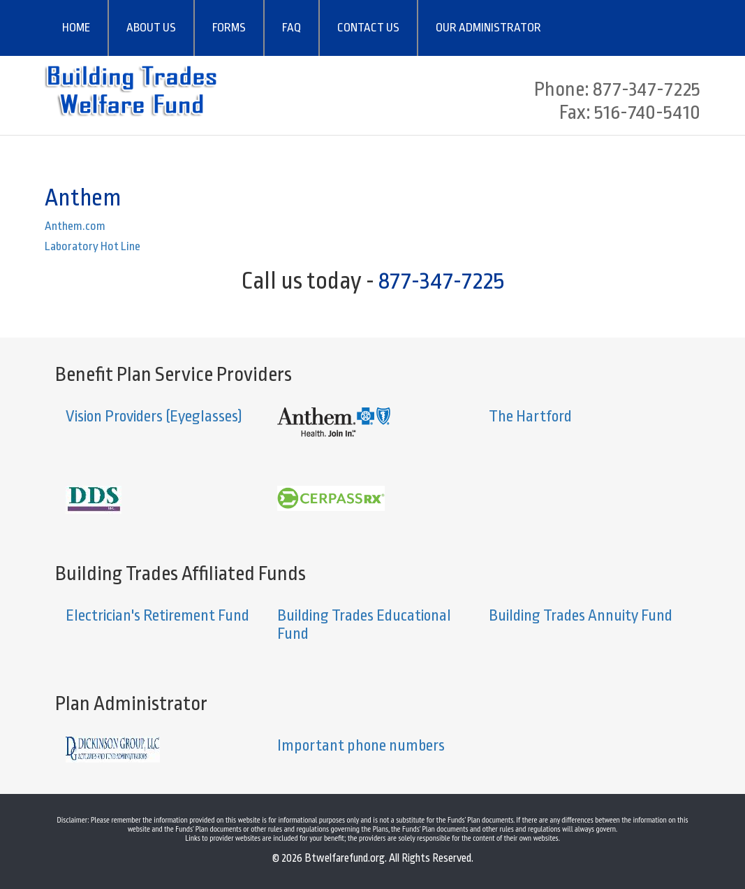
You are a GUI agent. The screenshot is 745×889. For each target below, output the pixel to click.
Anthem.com (75, 226)
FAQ (291, 27)
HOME (76, 27)
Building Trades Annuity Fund (580, 616)
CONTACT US (368, 27)
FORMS (229, 27)
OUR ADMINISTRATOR (488, 27)
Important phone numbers (361, 746)
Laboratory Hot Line (92, 246)
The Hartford (530, 416)
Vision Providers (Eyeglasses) (154, 416)
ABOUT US (151, 27)
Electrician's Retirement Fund (157, 616)
